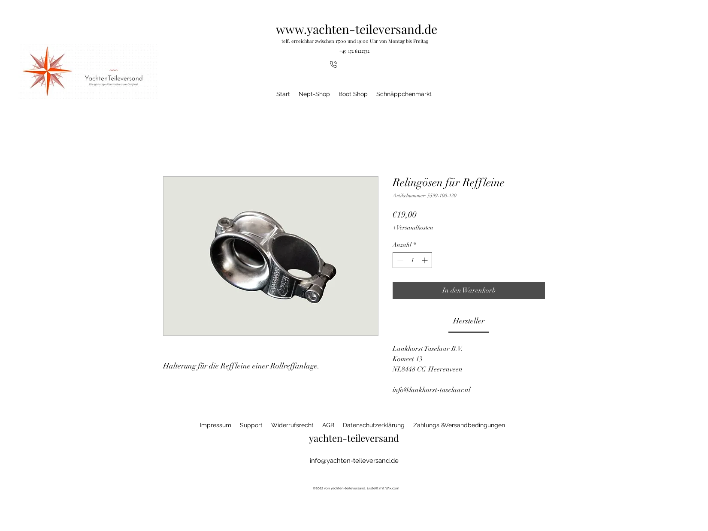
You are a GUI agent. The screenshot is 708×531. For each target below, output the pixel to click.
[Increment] (425, 260)
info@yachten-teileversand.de (354, 461)
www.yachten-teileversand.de (356, 29)
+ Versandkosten (413, 227)
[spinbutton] (412, 260)
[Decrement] (399, 260)
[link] (468, 321)
